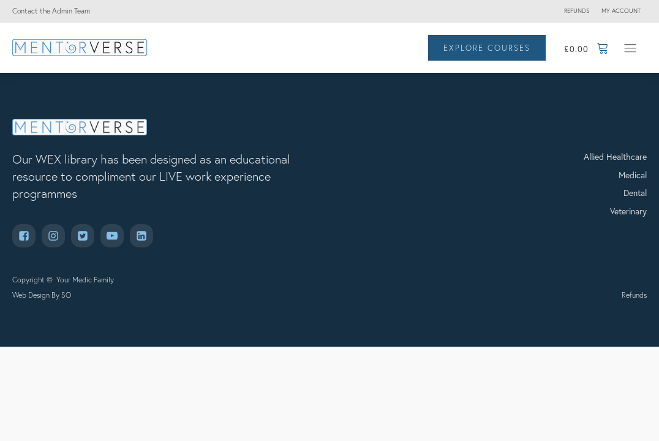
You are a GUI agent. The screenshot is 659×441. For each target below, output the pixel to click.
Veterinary (628, 211)
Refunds (576, 11)
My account (621, 11)
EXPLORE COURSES (486, 48)
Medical (633, 175)
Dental (635, 192)
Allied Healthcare (615, 156)
